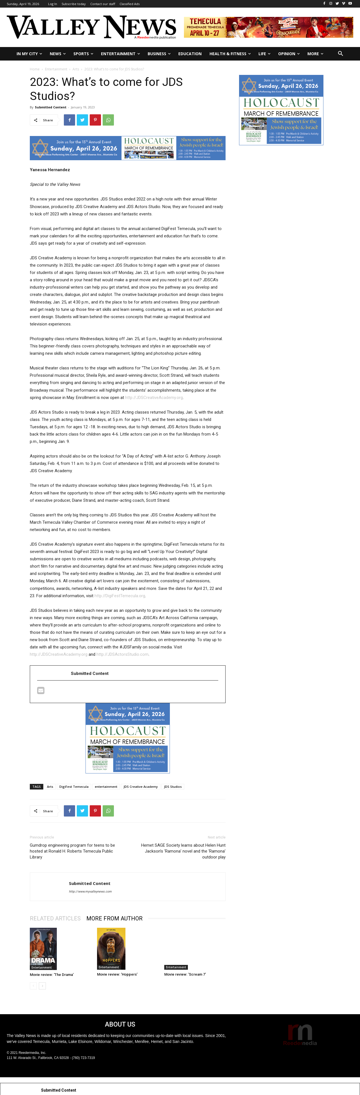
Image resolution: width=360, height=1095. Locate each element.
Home (35, 69)
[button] (340, 54)
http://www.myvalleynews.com (90, 891)
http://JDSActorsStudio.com (122, 654)
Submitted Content (50, 107)
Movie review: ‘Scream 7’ (185, 952)
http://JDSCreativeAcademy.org (154, 397)
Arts (76, 69)
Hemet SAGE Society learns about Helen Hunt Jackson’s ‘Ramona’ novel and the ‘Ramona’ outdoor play (183, 851)
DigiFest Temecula (74, 786)
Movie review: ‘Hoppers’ (117, 952)
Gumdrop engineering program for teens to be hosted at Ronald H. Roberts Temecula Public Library (72, 851)
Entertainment (56, 69)
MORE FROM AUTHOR (114, 918)
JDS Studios (173, 786)
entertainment (106, 786)
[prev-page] (33, 963)
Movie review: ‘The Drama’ (52, 951)
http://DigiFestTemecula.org (119, 595)
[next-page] (42, 963)
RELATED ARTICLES (55, 918)
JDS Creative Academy (140, 786)
